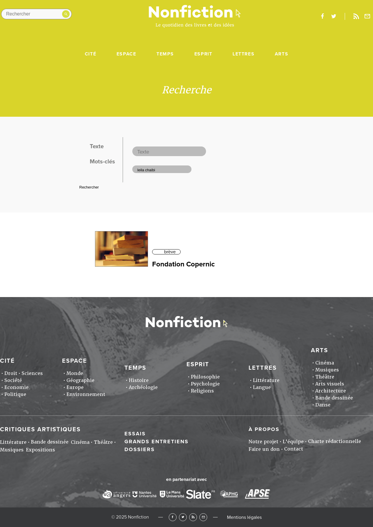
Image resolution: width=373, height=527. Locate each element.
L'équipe (293, 442)
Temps (165, 54)
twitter (333, 16)
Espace (126, 54)
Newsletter (367, 16)
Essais (135, 433)
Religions (202, 391)
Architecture (330, 391)
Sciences (32, 373)
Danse (322, 405)
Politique (15, 394)
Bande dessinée (334, 398)
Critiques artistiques (40, 429)
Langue (262, 387)
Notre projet (263, 442)
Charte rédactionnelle (334, 441)
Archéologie (143, 387)
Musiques (327, 370)
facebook (322, 16)
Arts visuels (329, 384)
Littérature (266, 380)
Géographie (80, 380)
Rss (356, 16)
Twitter (183, 517)
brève (170, 252)
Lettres (243, 54)
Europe (75, 387)
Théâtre (324, 377)
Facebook (173, 517)
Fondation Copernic (183, 264)
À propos (264, 429)
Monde (74, 373)
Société (13, 380)
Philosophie (205, 377)
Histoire (139, 380)
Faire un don (264, 449)
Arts (281, 54)
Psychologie (205, 384)
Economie (16, 387)
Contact (293, 449)
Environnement (85, 394)
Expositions (40, 450)
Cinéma (324, 363)
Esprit (203, 54)
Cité (90, 54)
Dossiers (139, 449)
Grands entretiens (156, 441)
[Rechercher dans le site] (36, 14)
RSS (193, 517)
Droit (10, 373)
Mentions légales (244, 517)
